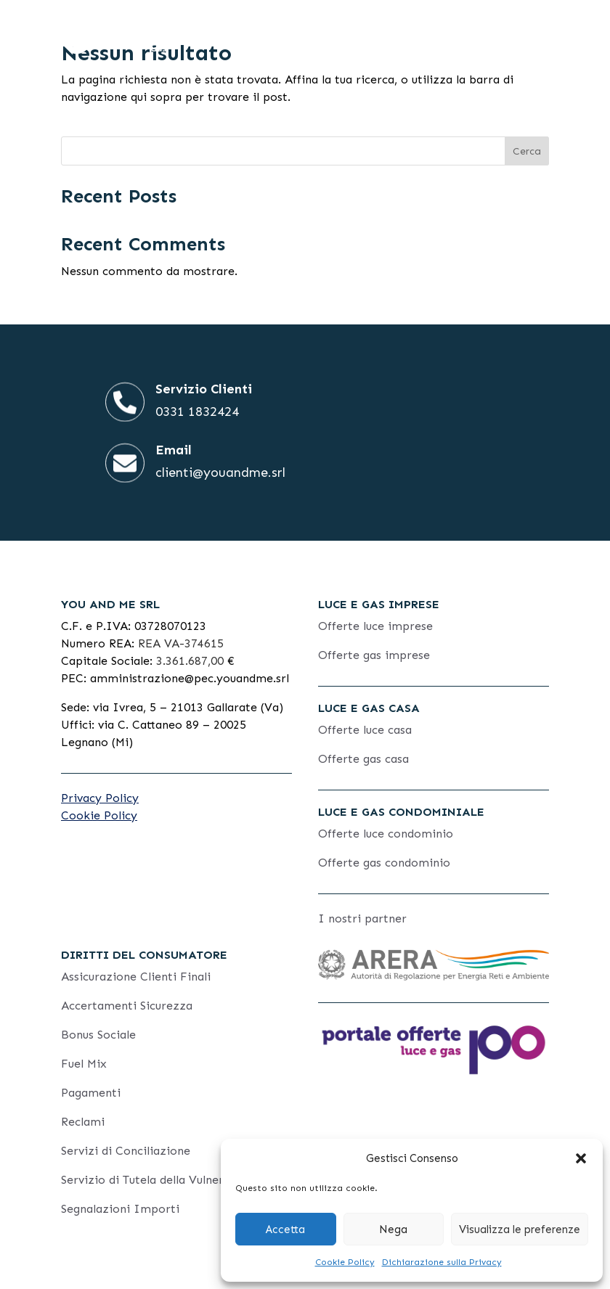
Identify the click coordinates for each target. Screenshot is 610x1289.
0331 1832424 (197, 412)
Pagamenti (91, 1093)
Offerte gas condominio (384, 862)
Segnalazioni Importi (120, 1209)
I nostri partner (362, 918)
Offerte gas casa (363, 759)
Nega (393, 1229)
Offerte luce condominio (385, 833)
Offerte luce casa (365, 730)
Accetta (285, 1229)
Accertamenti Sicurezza (126, 1005)
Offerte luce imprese (375, 626)
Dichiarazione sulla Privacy (442, 1262)
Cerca (527, 151)
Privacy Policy (100, 798)
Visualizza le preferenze (519, 1229)
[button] (581, 1158)
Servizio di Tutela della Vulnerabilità (160, 1180)
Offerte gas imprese (374, 655)
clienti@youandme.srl (220, 472)
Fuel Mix (84, 1064)
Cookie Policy (345, 1262)
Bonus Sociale (98, 1035)
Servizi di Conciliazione (125, 1151)
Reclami (83, 1122)
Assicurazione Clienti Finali (136, 976)
